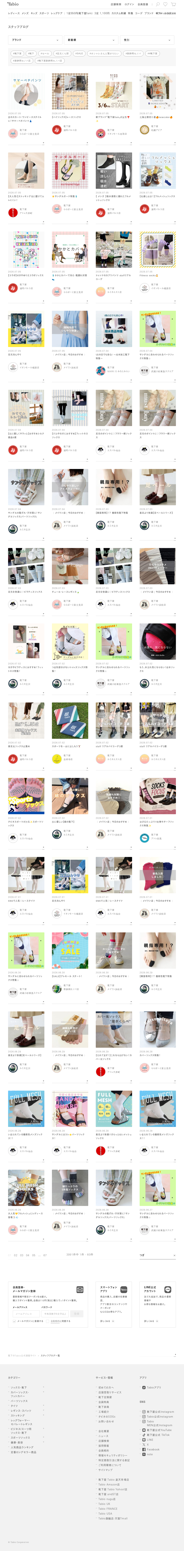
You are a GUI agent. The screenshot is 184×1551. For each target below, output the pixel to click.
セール (45, 53)
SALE (80, 53)
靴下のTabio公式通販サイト (22, 1356)
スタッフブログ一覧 (50, 1356)
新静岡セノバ (134, 53)
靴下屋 (18, 53)
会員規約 (55, 1321)
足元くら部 (63, 53)
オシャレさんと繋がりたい (105, 53)
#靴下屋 (153, 53)
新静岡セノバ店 (23, 60)
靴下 (31, 53)
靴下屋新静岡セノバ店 (50, 60)
